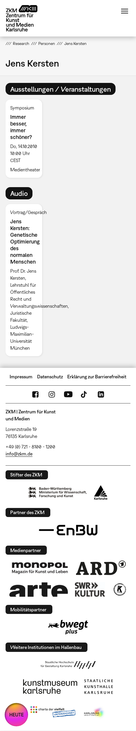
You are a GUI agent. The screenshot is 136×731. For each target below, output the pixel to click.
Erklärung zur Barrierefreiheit (96, 376)
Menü (124, 11)
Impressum (21, 376)
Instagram (52, 394)
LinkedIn (101, 394)
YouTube (68, 394)
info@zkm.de (19, 453)
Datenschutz (50, 376)
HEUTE (16, 714)
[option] (26, 139)
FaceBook (35, 394)
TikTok (84, 394)
